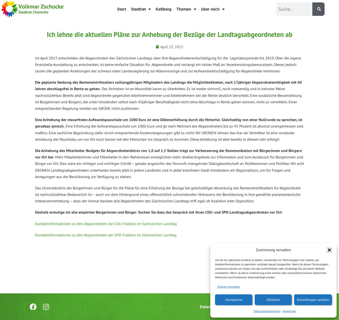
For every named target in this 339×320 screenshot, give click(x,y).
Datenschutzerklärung (266, 311)
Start (121, 9)
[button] (329, 250)
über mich (213, 9)
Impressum (289, 311)
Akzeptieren (233, 300)
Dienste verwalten (228, 286)
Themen (186, 9)
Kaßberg (164, 9)
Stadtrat (141, 9)
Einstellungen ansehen (313, 300)
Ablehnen (273, 300)
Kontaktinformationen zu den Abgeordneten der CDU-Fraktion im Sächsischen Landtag (106, 223)
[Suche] (318, 9)
